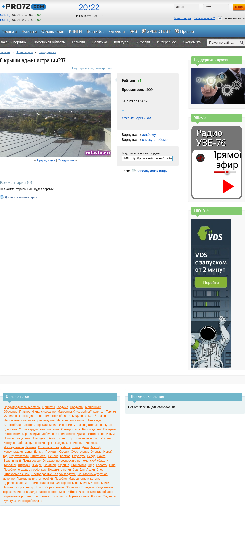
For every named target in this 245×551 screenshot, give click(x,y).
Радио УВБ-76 (211, 138)
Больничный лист (87, 438)
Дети (85, 447)
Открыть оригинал (136, 118)
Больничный (12, 460)
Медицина (79, 416)
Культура (10, 501)
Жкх (77, 429)
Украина (63, 465)
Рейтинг (72, 492)
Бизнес (61, 438)
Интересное (96, 434)
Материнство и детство (84, 478)
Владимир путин (59, 469)
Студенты (109, 496)
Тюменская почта (42, 483)
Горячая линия (79, 496)
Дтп (82, 469)
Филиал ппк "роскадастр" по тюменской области (37, 416)
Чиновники (90, 443)
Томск (76, 447)
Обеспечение (80, 451)
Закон (102, 416)
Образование (54, 487)
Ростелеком (12, 434)
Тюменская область (100, 492)
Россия (96, 496)
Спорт (101, 469)
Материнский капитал (71, 420)
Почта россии (32, 460)
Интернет (109, 429)
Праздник (88, 487)
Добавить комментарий (21, 197)
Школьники (101, 483)
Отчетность (38, 456)
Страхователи (19, 456)
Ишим (110, 434)
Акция (90, 469)
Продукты (76, 407)
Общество (73, 487)
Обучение (10, 411)
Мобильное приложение (58, 434)
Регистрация (182, 18)
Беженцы (94, 420)
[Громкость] (216, 172)
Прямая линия (47, 425)
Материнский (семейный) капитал (81, 411)
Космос (65, 456)
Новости (101, 465)
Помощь (76, 443)
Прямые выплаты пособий (35, 478)
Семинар (50, 465)
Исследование (14, 447)
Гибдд (91, 456)
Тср (70, 438)
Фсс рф (96, 447)
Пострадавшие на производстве (53, 474)
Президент (39, 438)
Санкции (67, 429)
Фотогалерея (24, 52)
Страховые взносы (17, 474)
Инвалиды (30, 492)
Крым (40, 487)
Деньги (39, 451)
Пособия (61, 478)
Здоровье (10, 429)
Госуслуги (78, 456)
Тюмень (30, 447)
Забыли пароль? (204, 18)
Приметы (48, 407)
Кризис (81, 434)
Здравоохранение (16, 483)
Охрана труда (28, 429)
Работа (66, 447)
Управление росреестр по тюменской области (35, 496)
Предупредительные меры (22, 407)
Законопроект (48, 492)
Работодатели (91, 429)
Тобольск (10, 465)
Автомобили (12, 425)
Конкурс (9, 443)
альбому (149, 135)
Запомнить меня (231, 18)
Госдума (62, 407)
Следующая (66, 160)
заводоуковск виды (152, 171)
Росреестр (108, 438)
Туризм (111, 411)
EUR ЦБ (5, 20)
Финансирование (44, 411)
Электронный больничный (74, 483)
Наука (101, 456)
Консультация (13, 451)
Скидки (64, 451)
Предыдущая (46, 160)
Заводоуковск (47, 52)
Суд (75, 469)
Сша (112, 465)
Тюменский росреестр (19, 487)
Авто (51, 438)
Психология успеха (17, 438)
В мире (37, 465)
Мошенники (93, 407)
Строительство (48, 447)
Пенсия (53, 456)
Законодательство (89, 425)
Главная (5, 52)
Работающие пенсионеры (34, 443)
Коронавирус (31, 434)
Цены (28, 451)
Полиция (51, 451)
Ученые (96, 451)
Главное (24, 411)
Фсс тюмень (66, 425)
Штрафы (24, 465)
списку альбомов (155, 140)
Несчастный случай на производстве (29, 420)
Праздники (61, 443)
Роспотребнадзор (30, 501)
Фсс (81, 492)
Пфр (91, 465)
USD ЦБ (5, 15)
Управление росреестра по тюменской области (75, 460)
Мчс (62, 492)
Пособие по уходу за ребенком (25, 469)
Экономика (78, 465)
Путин (108, 425)
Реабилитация (49, 429)
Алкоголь (29, 425)
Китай (92, 416)
